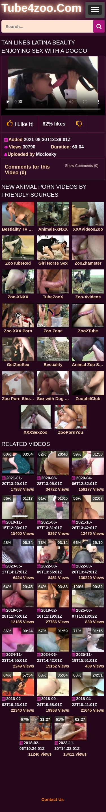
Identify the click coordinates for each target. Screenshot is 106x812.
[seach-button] (99, 26)
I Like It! (19, 123)
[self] (32, 9)
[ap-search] (53, 26)
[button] (95, 10)
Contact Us (52, 799)
